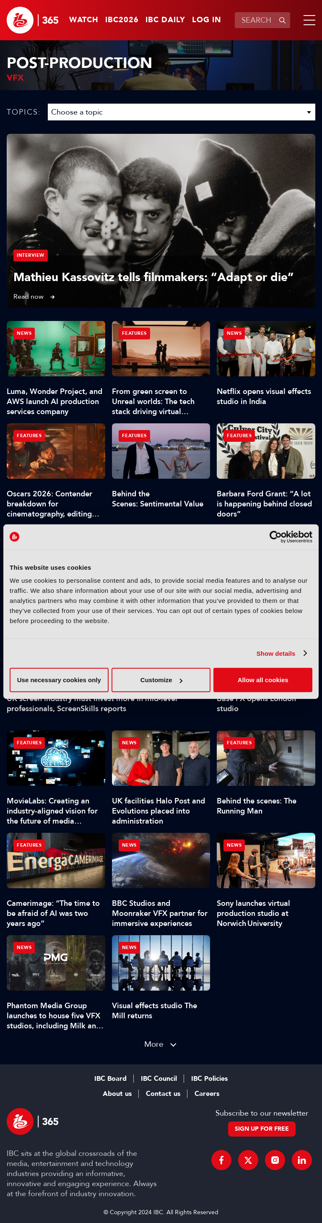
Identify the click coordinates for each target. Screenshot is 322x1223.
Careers (207, 1093)
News (24, 333)
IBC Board (110, 1078)
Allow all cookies (263, 679)
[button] (307, 20)
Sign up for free (262, 1129)
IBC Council (159, 1078)
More (154, 1044)
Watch (84, 20)
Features (134, 333)
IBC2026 (122, 20)
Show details (276, 653)
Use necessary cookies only (59, 679)
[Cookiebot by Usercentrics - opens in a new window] (275, 536)
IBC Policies (209, 1078)
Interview (30, 255)
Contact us (163, 1093)
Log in (206, 20)
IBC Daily (165, 20)
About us (117, 1093)
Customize (161, 679)
